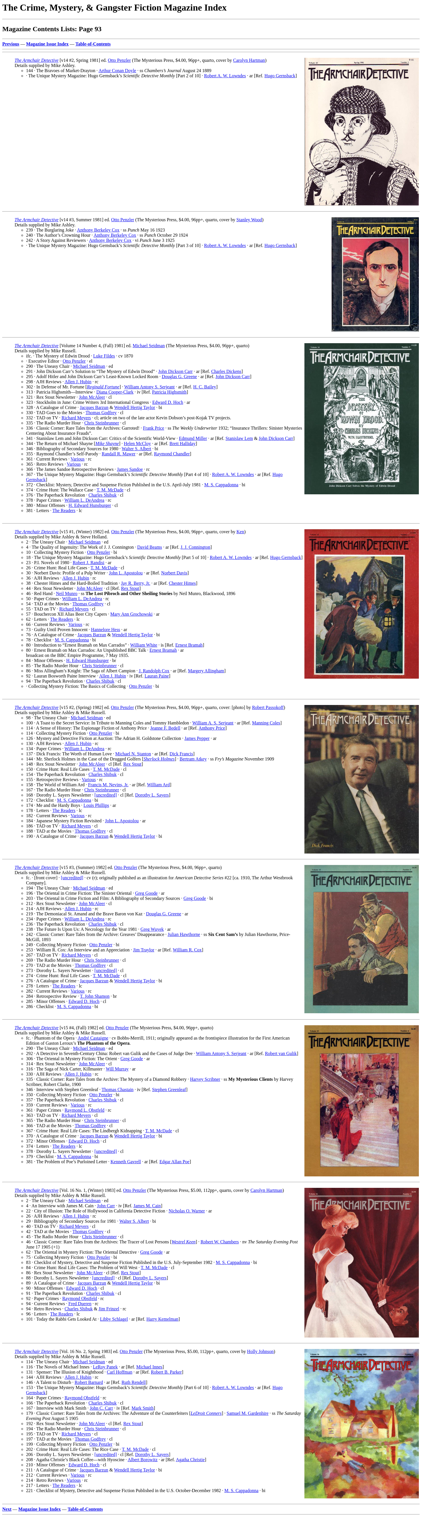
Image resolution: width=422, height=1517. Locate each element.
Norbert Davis (174, 572)
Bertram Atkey (193, 758)
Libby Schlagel (114, 1319)
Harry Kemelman (162, 1319)
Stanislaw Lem (239, 438)
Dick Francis (181, 753)
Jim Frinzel (108, 1308)
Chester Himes (182, 583)
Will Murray (117, 1068)
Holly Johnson (260, 1351)
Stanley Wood (249, 219)
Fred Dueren (79, 1303)
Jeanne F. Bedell (165, 728)
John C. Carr (101, 1408)
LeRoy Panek (105, 1366)
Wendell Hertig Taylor (134, 407)
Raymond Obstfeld (79, 1298)
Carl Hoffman (119, 1372)
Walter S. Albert (136, 448)
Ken (240, 531)
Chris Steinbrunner (101, 422)
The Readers (63, 510)
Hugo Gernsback (279, 75)
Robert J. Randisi (88, 562)
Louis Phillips (96, 805)
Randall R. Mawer (119, 453)
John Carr (106, 1205)
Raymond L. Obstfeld (84, 1110)
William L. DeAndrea (84, 500)
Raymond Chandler (172, 453)
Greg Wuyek (152, 929)
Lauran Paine (156, 675)
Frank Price (153, 428)
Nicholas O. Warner (187, 1210)
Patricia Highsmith (169, 392)
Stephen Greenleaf (169, 1089)
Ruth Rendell (134, 1382)
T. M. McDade (110, 489)
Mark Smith (143, 1408)
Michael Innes (149, 1366)
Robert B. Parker (166, 1372)
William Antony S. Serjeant (149, 386)
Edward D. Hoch (167, 402)
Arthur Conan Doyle (117, 70)
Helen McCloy (137, 443)
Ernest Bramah (189, 645)
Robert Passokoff (268, 707)
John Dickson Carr (175, 371)
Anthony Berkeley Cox (98, 230)
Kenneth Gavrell (125, 1161)
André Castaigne (93, 1038)
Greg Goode (146, 893)
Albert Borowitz (142, 1459)
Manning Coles (266, 722)
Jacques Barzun (94, 407)
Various (78, 459)
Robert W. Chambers (220, 1241)
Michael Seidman (149, 345)
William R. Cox (187, 949)
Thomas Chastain (118, 1089)
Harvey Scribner (205, 1079)
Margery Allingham (206, 670)
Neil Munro (66, 593)
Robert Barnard (89, 1382)
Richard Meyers (76, 417)
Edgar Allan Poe (174, 1161)
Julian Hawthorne (184, 934)
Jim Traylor (143, 949)
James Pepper (197, 738)
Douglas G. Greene (179, 376)
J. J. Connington (195, 547)
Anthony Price (212, 728)
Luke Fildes (104, 355)
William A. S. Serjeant (212, 722)
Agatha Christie (190, 1459)
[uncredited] (105, 795)
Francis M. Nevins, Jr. (108, 784)
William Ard (158, 784)
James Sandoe (130, 469)
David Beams (149, 547)
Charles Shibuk (102, 495)
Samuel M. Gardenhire (247, 1413)
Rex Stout (130, 588)
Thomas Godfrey (101, 412)
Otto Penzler (119, 60)
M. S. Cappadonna (221, 484)
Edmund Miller (193, 438)
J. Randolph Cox (154, 670)
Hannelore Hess (105, 629)
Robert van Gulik (281, 1053)
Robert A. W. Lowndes (225, 75)
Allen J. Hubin (78, 381)
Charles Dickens (226, 371)
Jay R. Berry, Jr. (135, 583)
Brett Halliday (182, 443)
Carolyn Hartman (249, 60)
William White (143, 645)
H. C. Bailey (204, 386)
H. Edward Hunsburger (90, 505)
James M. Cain (147, 1205)
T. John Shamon (95, 996)
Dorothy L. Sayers (152, 795)
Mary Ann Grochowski (131, 614)
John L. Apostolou (126, 572)
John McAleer (92, 397)
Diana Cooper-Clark (115, 392)
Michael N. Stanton (133, 753)
